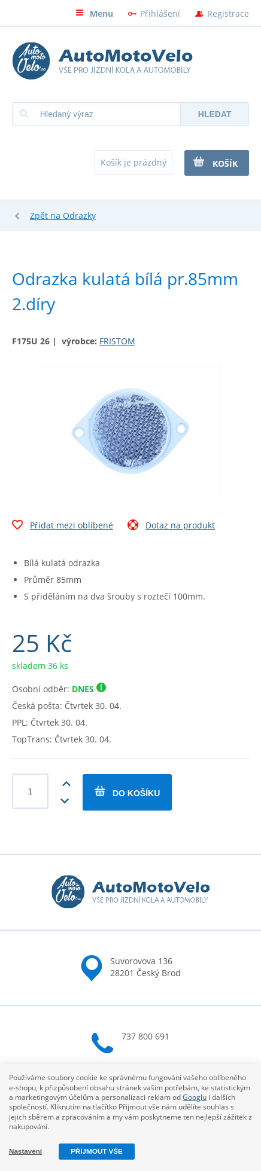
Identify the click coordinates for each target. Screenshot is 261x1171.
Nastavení (25, 1151)
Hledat (215, 114)
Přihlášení (160, 13)
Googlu (195, 1097)
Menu (94, 13)
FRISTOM (117, 341)
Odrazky (79, 215)
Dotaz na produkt (171, 526)
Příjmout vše (97, 1151)
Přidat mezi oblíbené (62, 526)
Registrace (228, 13)
